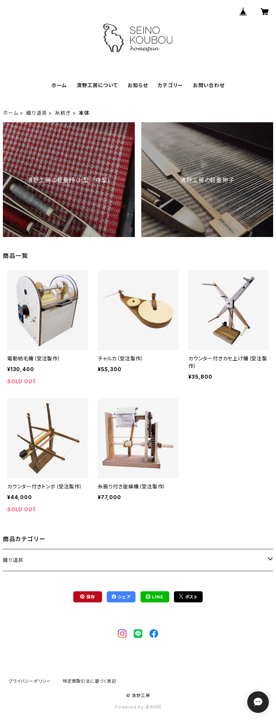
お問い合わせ (209, 85)
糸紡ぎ (62, 113)
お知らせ (138, 85)
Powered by (138, 707)
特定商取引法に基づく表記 (89, 681)
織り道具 (36, 113)
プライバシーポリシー (30, 681)
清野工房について (97, 85)
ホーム (58, 85)
